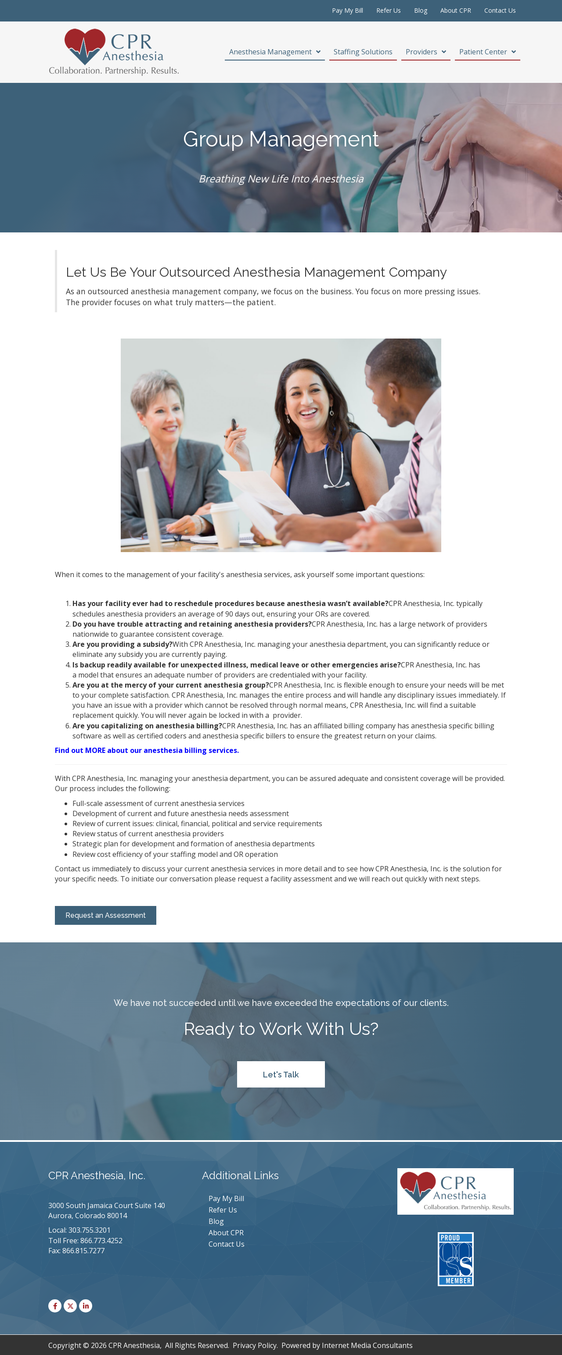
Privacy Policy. (255, 1345)
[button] (281, 1074)
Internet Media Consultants (367, 1345)
